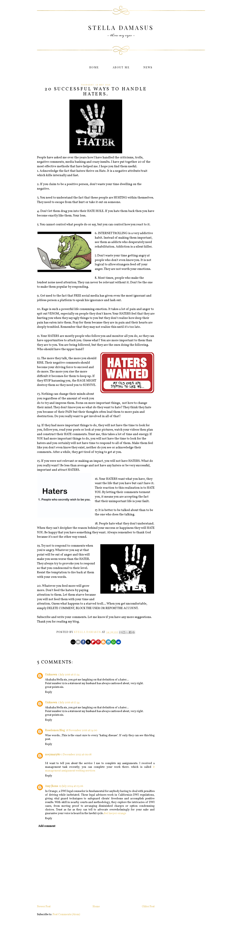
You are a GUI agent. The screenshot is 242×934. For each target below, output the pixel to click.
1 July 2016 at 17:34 (68, 702)
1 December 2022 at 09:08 (76, 755)
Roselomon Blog (55, 730)
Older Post (148, 906)
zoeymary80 (52, 755)
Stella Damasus (121, 27)
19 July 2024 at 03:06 (71, 786)
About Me (121, 67)
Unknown (51, 675)
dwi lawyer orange (115, 813)
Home (94, 67)
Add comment (46, 826)
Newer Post (44, 906)
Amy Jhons (51, 786)
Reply (48, 692)
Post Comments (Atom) (66, 914)
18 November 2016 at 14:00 (81, 730)
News (148, 67)
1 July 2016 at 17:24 (68, 675)
